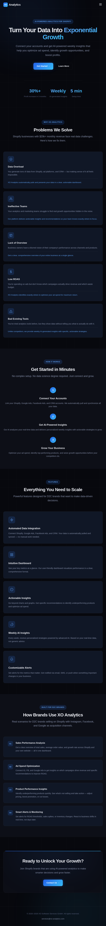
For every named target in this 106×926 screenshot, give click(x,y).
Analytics (12, 4)
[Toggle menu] (100, 4)
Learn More (63, 66)
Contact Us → (53, 885)
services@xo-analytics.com (53, 919)
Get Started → (43, 66)
